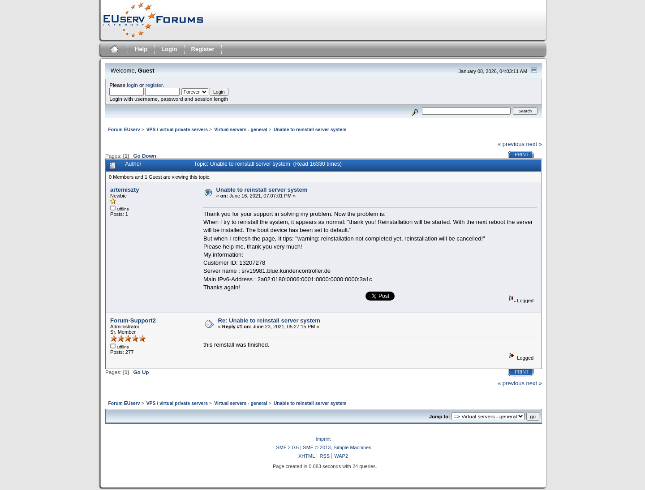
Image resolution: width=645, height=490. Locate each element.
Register (203, 49)
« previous (511, 144)
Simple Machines (352, 447)
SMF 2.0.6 (287, 447)
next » (534, 144)
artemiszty (124, 189)
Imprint (323, 439)
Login (169, 49)
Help (141, 49)
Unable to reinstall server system (262, 189)
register (154, 85)
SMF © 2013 (317, 447)
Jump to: (439, 416)
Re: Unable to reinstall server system (269, 320)
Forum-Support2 (133, 320)
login (132, 85)
